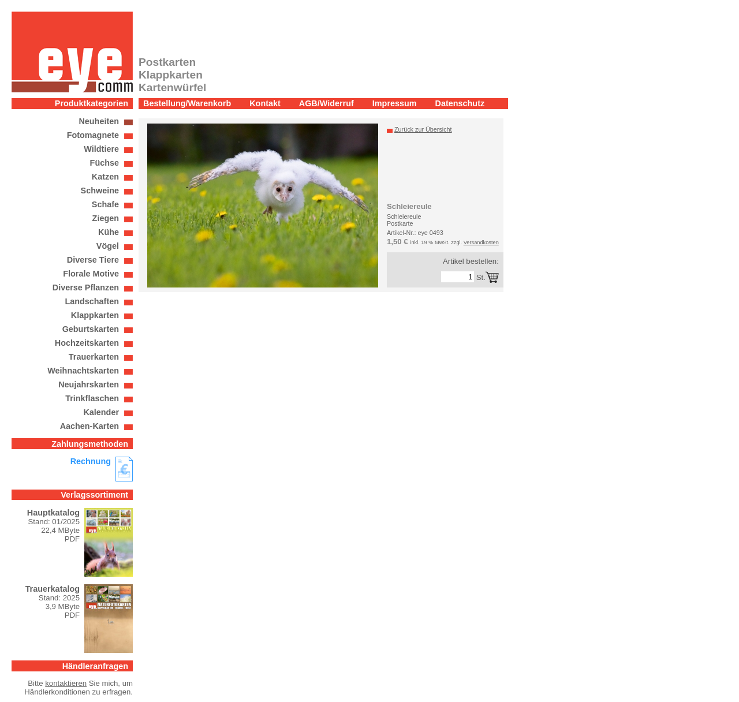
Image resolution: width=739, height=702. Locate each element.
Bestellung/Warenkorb (187, 103)
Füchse (104, 162)
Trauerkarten (94, 356)
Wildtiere (101, 149)
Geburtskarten (90, 329)
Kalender (101, 412)
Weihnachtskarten (83, 370)
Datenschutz (460, 103)
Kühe (108, 232)
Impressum (394, 103)
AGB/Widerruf (326, 103)
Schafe (105, 204)
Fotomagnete (93, 135)
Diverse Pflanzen (86, 287)
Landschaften (92, 301)
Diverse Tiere (93, 259)
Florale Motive (91, 273)
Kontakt (265, 103)
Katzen (105, 176)
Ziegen (105, 218)
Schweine (100, 190)
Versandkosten (481, 242)
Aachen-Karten (89, 426)
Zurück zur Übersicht (423, 129)
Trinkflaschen (92, 398)
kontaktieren (66, 683)
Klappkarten (95, 315)
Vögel (107, 246)
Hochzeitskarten (87, 343)
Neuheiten (99, 121)
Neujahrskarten (88, 384)
